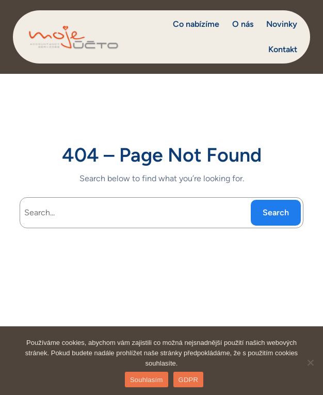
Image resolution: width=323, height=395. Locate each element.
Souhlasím (146, 380)
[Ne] (310, 362)
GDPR (189, 380)
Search (276, 212)
